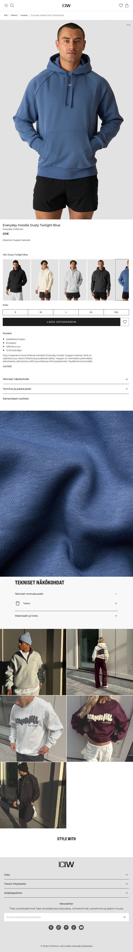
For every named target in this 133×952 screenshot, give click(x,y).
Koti (6, 15)
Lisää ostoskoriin (61, 321)
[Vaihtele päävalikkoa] (6, 5)
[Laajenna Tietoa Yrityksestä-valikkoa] (66, 883)
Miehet (14, 15)
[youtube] (81, 927)
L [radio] (65, 312)
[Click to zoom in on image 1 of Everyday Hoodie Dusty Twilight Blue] (66, 119)
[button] (66, 389)
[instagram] (58, 927)
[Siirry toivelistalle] (121, 5)
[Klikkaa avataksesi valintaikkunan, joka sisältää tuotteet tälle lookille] (33, 662)
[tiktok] (73, 927)
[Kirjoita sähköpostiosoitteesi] (62, 917)
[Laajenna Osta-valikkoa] (66, 874)
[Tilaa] (124, 917)
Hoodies (24, 15)
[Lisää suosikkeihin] (125, 322)
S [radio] (15, 312)
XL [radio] (91, 312)
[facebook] (51, 927)
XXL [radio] (116, 312)
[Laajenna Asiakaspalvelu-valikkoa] (66, 892)
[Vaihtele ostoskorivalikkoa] (127, 5)
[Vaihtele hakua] (12, 5)
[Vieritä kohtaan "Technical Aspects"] (66, 379)
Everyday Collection (13, 229)
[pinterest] (66, 927)
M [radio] (41, 312)
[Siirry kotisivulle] (67, 5)
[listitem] (17, 280)
